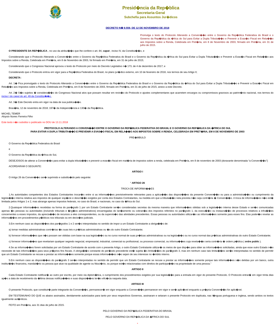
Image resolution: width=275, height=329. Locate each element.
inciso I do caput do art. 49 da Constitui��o (27, 96)
